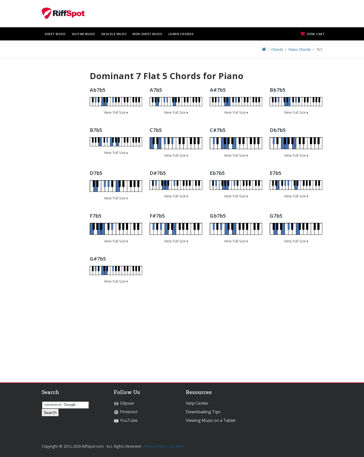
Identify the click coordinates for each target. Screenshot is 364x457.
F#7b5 (157, 215)
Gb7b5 (218, 215)
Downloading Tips (203, 412)
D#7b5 (158, 173)
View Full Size (116, 112)
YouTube (126, 420)
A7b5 (156, 89)
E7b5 (275, 173)
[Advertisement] (62, 146)
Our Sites (176, 446)
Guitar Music (84, 34)
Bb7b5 (277, 89)
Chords (277, 49)
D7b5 (96, 173)
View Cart (312, 34)
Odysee (124, 403)
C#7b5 (217, 130)
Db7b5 (278, 130)
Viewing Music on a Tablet (211, 420)
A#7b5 (218, 89)
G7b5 (276, 215)
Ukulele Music (114, 34)
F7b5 (95, 215)
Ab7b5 (97, 89)
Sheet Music (55, 34)
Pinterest (126, 412)
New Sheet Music (147, 34)
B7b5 (96, 130)
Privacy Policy (155, 446)
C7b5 (156, 130)
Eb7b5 (217, 173)
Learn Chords (181, 34)
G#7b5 (98, 258)
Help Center (197, 403)
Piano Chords (299, 49)
